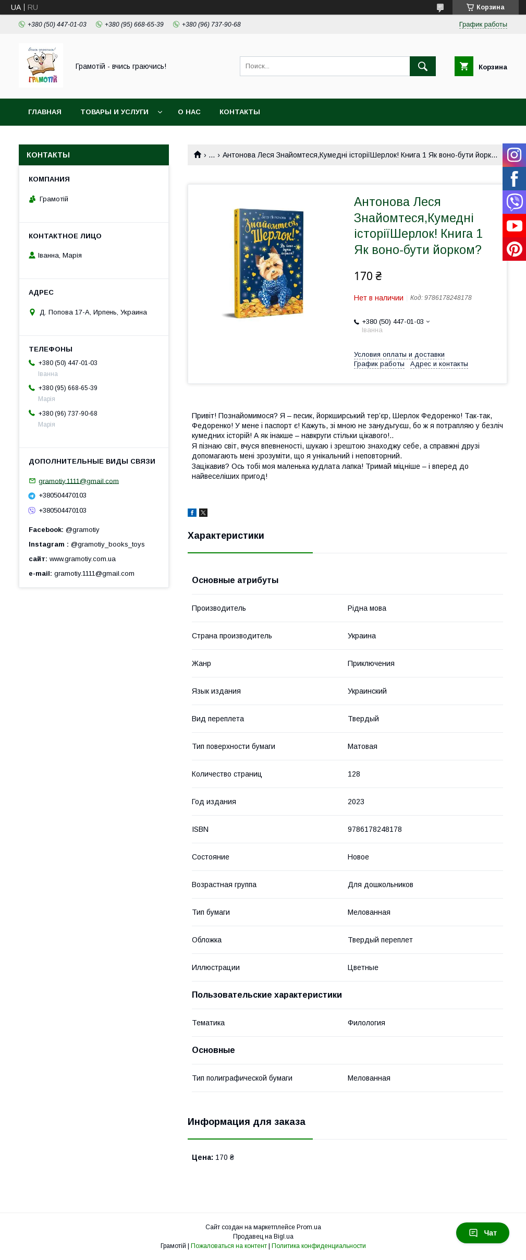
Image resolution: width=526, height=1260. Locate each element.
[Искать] (423, 66)
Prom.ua (309, 1227)
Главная (45, 112)
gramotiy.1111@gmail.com (79, 480)
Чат (483, 1233)
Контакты (239, 112)
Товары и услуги (114, 112)
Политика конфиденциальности (319, 1246)
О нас (189, 112)
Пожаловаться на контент (229, 1246)
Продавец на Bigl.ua (263, 1236)
